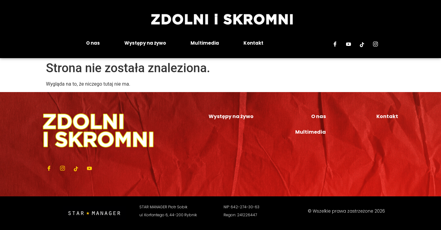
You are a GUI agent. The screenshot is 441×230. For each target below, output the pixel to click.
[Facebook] (335, 44)
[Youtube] (348, 44)
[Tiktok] (362, 44)
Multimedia (204, 43)
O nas (93, 43)
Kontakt (253, 43)
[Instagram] (375, 44)
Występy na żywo (145, 43)
